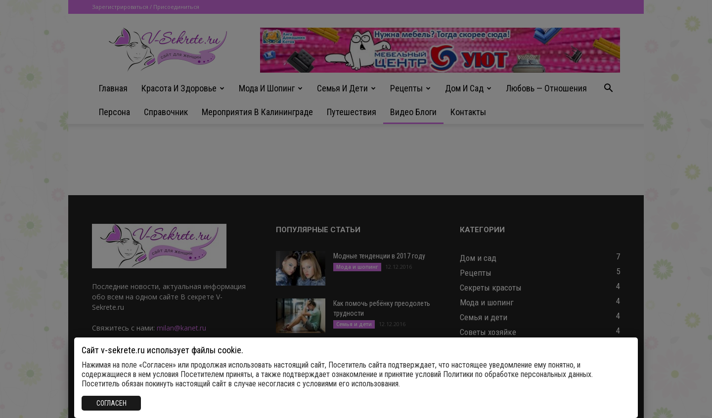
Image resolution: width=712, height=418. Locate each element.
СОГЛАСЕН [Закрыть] (111, 403)
